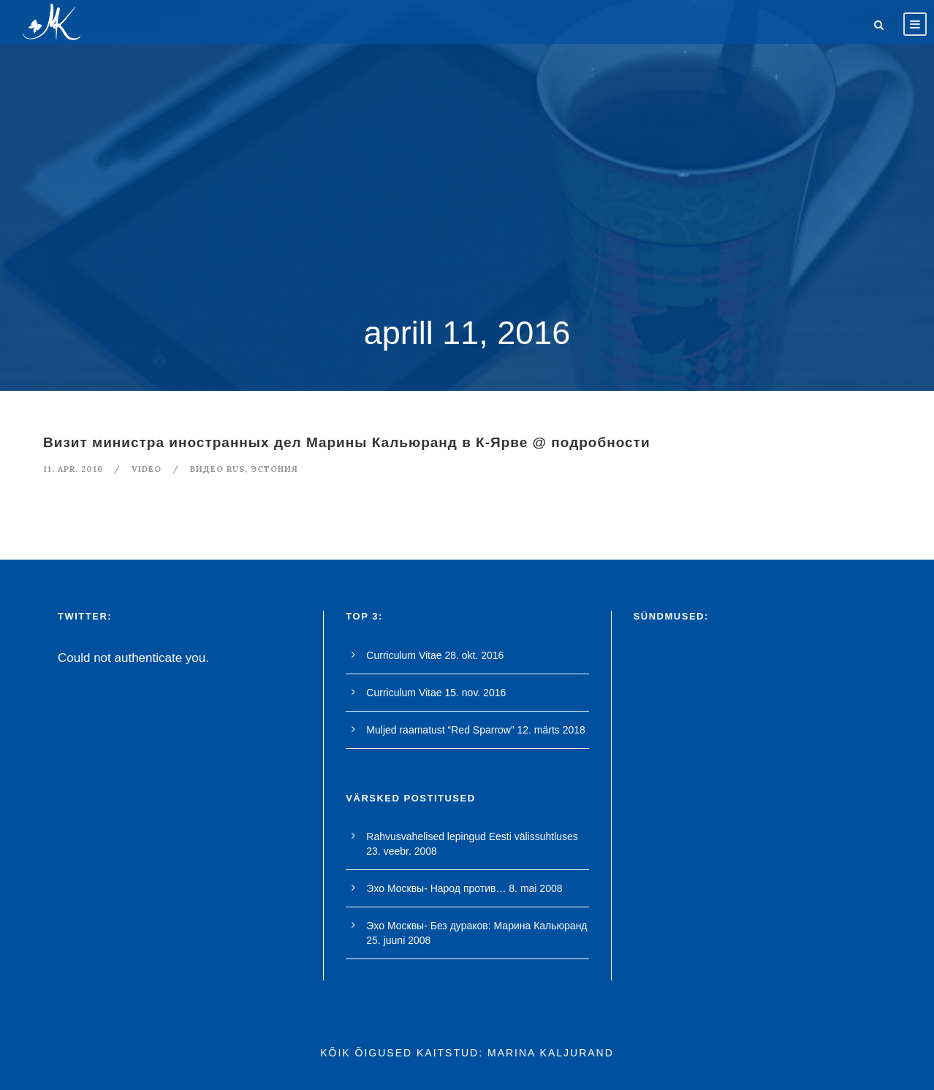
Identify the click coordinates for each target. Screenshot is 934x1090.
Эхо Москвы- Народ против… (436, 888)
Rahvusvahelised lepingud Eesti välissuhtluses (472, 836)
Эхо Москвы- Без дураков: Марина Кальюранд (476, 925)
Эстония (274, 469)
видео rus (217, 469)
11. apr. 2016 (73, 469)
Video (147, 469)
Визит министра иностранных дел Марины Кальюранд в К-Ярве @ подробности (346, 442)
